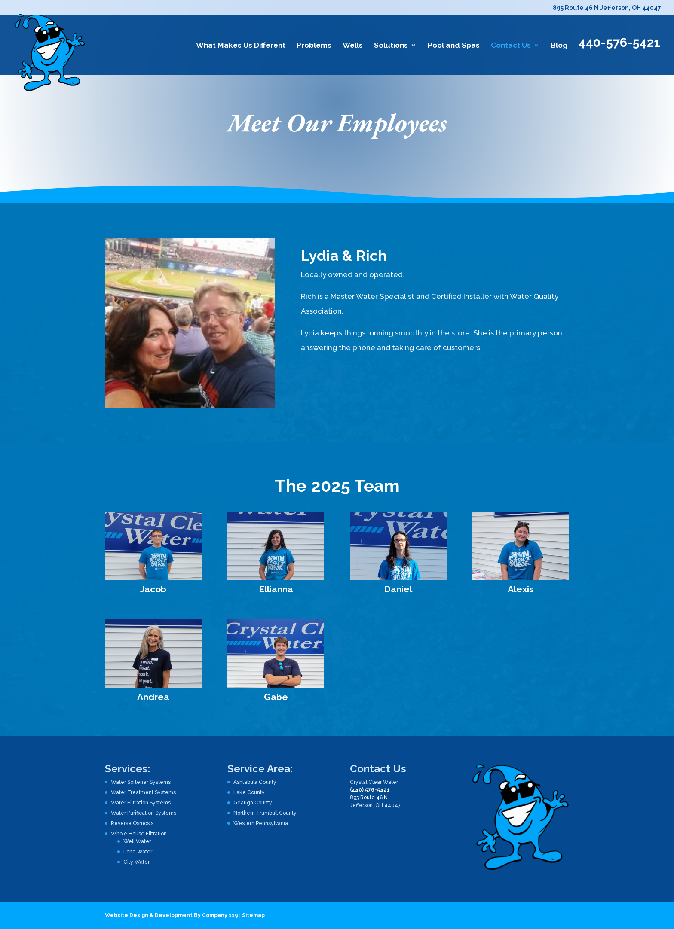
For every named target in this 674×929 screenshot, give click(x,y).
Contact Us (511, 45)
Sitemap (253, 915)
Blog (559, 45)
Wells (353, 45)
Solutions (391, 45)
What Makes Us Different (240, 45)
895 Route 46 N (369, 798)
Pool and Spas (454, 45)
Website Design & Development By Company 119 (171, 915)
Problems (314, 45)
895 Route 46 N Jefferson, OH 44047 (607, 8)
